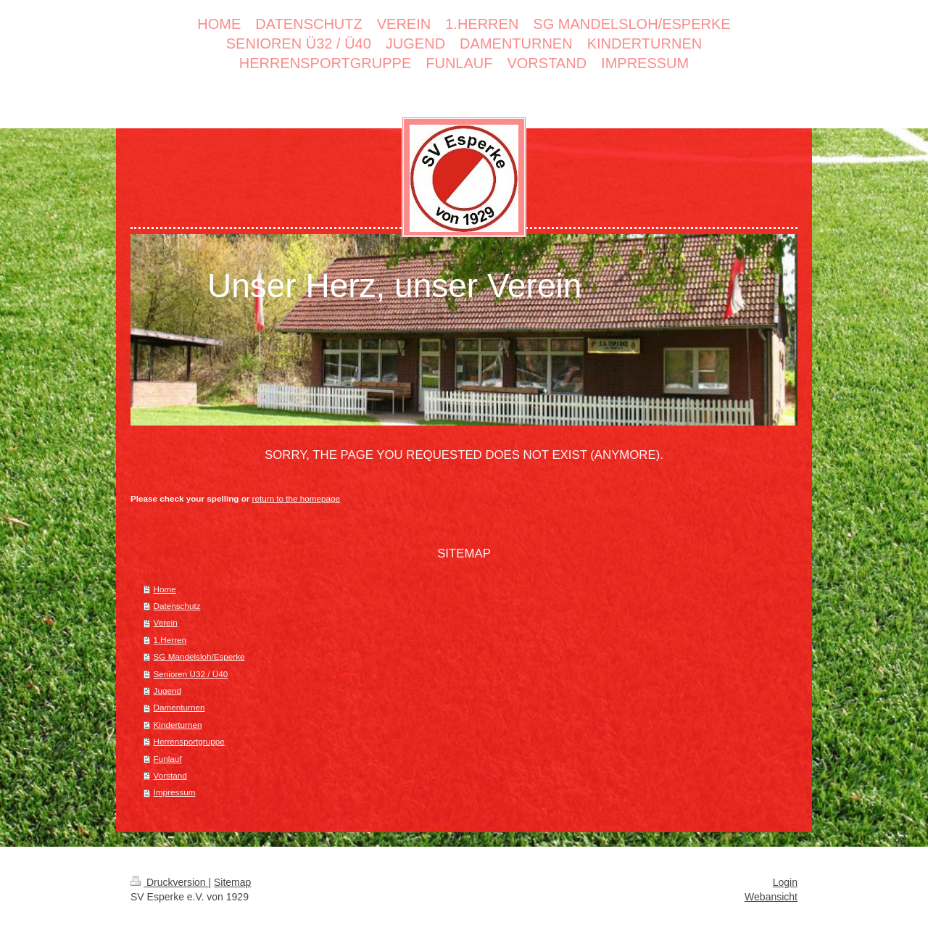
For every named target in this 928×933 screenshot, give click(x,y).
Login (785, 882)
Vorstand (170, 775)
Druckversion (169, 882)
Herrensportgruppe (189, 741)
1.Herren (170, 639)
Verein (166, 622)
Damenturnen (179, 707)
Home (165, 589)
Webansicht (771, 897)
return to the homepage (296, 498)
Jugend (167, 690)
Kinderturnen (178, 724)
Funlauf (168, 758)
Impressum (175, 792)
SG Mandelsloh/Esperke (199, 656)
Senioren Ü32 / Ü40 (191, 674)
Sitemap (232, 882)
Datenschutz (177, 605)
